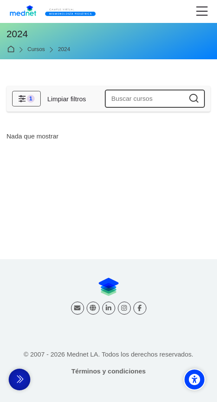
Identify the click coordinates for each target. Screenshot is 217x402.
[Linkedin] (108, 308)
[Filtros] (26, 98)
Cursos (36, 49)
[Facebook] (139, 308)
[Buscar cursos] (194, 98)
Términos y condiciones (108, 371)
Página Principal (12, 49)
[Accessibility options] (194, 379)
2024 (64, 49)
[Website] (93, 308)
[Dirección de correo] (77, 308)
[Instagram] (124, 308)
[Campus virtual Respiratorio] (54, 11)
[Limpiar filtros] (66, 99)
